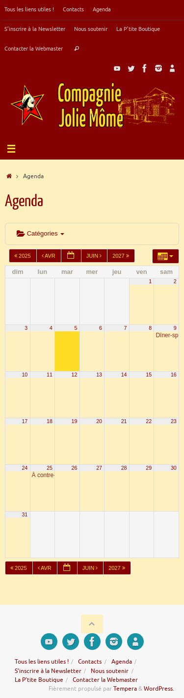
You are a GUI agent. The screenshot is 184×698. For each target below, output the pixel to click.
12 (75, 374)
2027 (121, 256)
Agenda (102, 9)
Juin (95, 256)
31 (24, 514)
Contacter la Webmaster (33, 48)
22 (149, 421)
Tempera (125, 689)
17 (24, 421)
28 (124, 468)
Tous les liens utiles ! (29, 9)
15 (149, 374)
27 (99, 468)
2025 (23, 256)
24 (24, 468)
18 (50, 421)
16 (174, 374)
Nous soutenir (90, 29)
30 (174, 468)
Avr (49, 256)
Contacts (73, 9)
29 (149, 468)
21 (124, 421)
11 (50, 374)
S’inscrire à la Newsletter (34, 29)
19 (75, 421)
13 (99, 374)
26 (75, 468)
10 (24, 374)
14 (124, 374)
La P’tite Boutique (138, 29)
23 (174, 421)
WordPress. (159, 689)
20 (99, 421)
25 (50, 468)
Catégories (40, 233)
